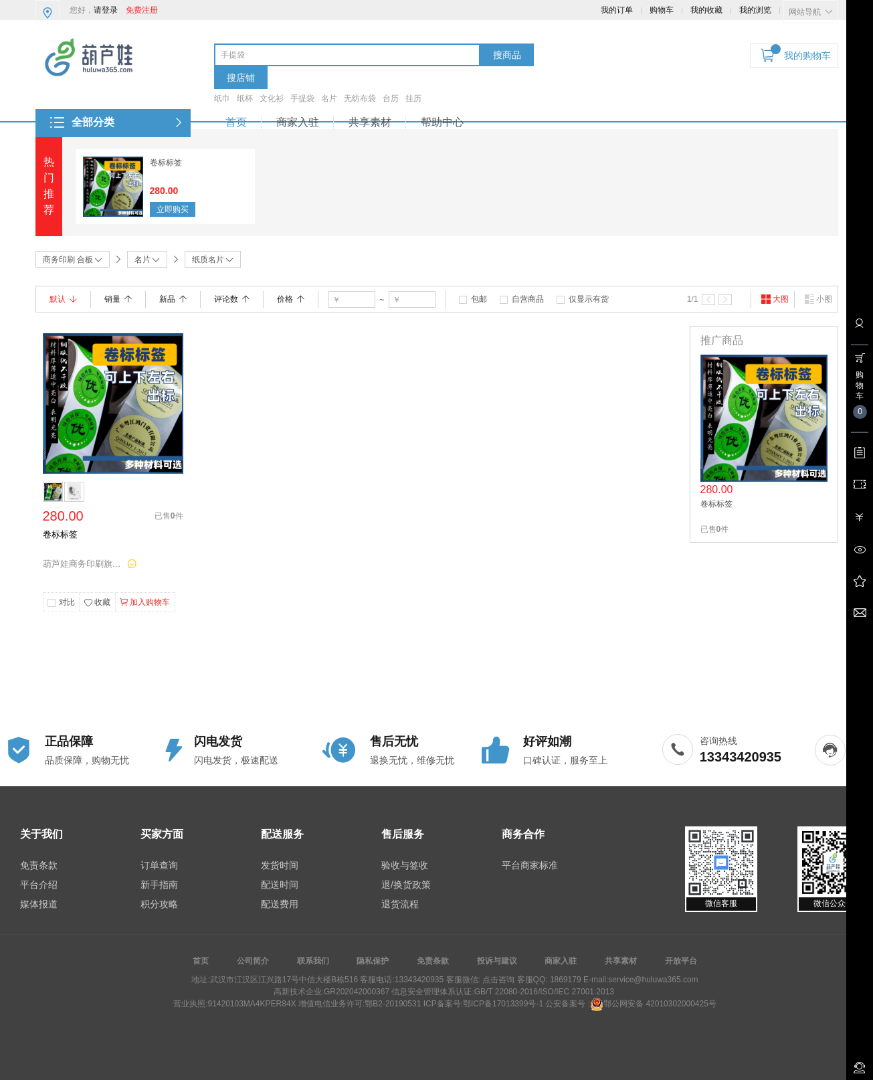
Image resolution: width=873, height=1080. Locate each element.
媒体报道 (39, 904)
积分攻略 (159, 904)
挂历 (413, 98)
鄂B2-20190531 (393, 1003)
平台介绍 (39, 884)
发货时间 (279, 865)
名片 (329, 98)
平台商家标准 (530, 865)
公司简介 (253, 961)
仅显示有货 (589, 299)
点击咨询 (497, 979)
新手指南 (159, 884)
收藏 (97, 603)
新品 (173, 299)
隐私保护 (373, 961)
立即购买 (173, 209)
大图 (775, 299)
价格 (290, 299)
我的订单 (617, 10)
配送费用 (279, 904)
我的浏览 (755, 10)
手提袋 (302, 98)
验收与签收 (404, 865)
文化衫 (272, 98)
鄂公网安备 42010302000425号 (653, 1003)
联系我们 (313, 961)
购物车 (662, 10)
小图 (818, 299)
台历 (391, 98)
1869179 (564, 979)
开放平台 (681, 961)
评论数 (232, 299)
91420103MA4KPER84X (251, 1003)
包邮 (479, 299)
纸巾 (222, 98)
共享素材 (370, 122)
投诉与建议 (497, 961)
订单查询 (159, 865)
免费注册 (142, 10)
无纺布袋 (360, 98)
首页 (236, 122)
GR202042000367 (356, 991)
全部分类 (93, 122)
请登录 (106, 10)
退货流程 (400, 904)
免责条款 (39, 865)
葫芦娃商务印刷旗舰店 (83, 564)
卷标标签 (166, 162)
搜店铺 (241, 77)
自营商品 (528, 299)
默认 (63, 299)
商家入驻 (297, 122)
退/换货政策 (406, 884)
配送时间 (279, 884)
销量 (118, 299)
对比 (67, 602)
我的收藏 (706, 10)
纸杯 (245, 98)
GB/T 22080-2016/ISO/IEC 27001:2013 (544, 991)
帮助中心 (442, 122)
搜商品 (507, 55)
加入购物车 (145, 602)
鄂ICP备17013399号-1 (503, 1003)
